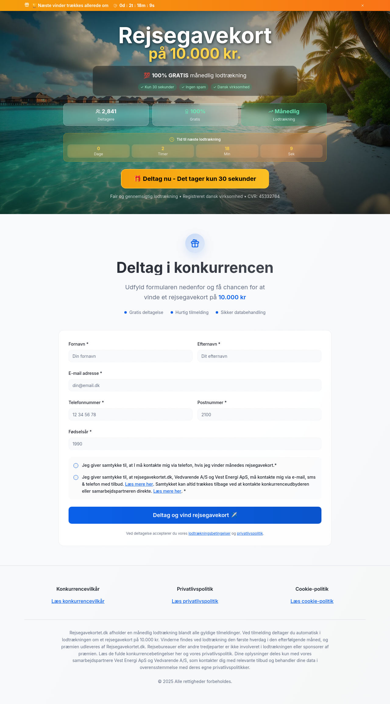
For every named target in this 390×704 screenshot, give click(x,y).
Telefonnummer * (86, 402)
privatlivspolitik (250, 533)
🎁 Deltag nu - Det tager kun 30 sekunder (195, 178)
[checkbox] (75, 465)
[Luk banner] (363, 5)
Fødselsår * (80, 431)
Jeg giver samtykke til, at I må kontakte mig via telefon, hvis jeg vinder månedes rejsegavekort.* (179, 465)
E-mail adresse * (85, 373)
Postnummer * (212, 402)
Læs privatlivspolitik (195, 601)
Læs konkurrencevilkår (78, 601)
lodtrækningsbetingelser (210, 533)
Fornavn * (78, 344)
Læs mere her (139, 484)
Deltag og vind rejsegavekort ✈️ (195, 515)
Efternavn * (208, 344)
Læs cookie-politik (312, 601)
